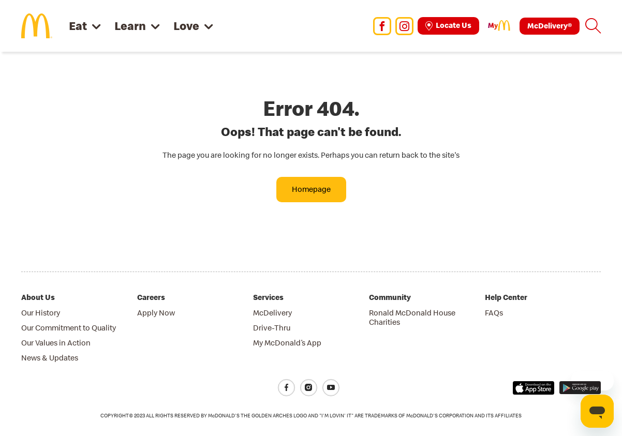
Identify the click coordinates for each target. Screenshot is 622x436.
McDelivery (272, 313)
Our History (40, 313)
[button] (593, 26)
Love (186, 25)
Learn (130, 25)
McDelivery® (549, 26)
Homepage (311, 189)
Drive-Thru (271, 328)
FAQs (494, 313)
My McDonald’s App (287, 343)
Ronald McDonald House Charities (412, 317)
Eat (78, 25)
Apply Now (156, 313)
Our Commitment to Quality (68, 328)
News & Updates (49, 358)
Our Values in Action (56, 343)
